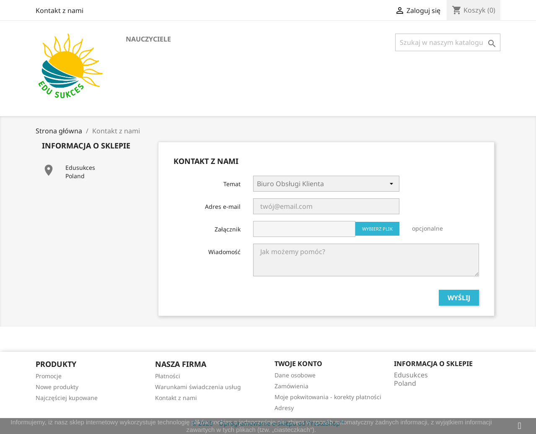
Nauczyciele (148, 39)
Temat (232, 184)
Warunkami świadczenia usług (198, 387)
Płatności (167, 376)
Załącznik (228, 229)
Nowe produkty (57, 387)
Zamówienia (291, 386)
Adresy (284, 408)
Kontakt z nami (59, 10)
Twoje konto (298, 363)
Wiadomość (224, 252)
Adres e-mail (223, 207)
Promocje (49, 376)
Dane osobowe (295, 375)
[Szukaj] (447, 42)
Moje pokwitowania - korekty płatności (327, 397)
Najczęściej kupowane (67, 398)
